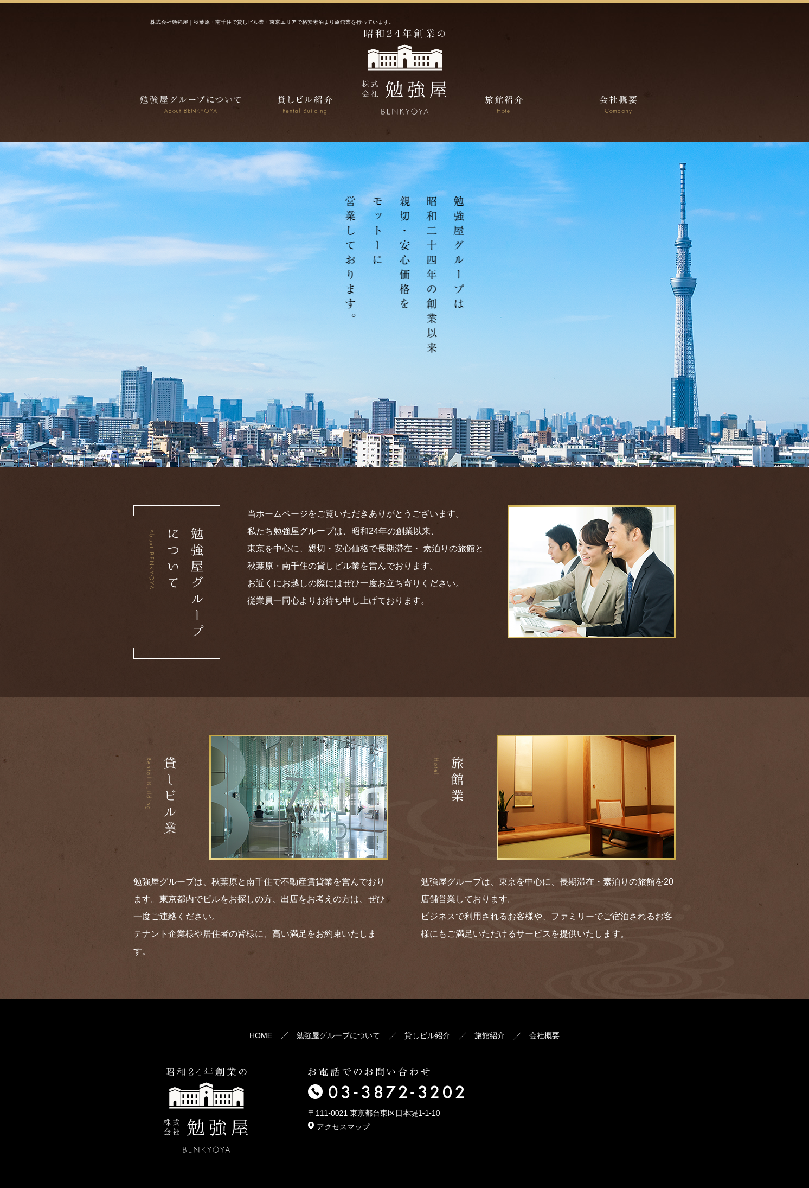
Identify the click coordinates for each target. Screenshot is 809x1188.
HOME (260, 1035)
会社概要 (544, 1035)
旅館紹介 (489, 1035)
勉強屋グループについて (338, 1035)
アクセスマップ (339, 1126)
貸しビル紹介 (427, 1035)
